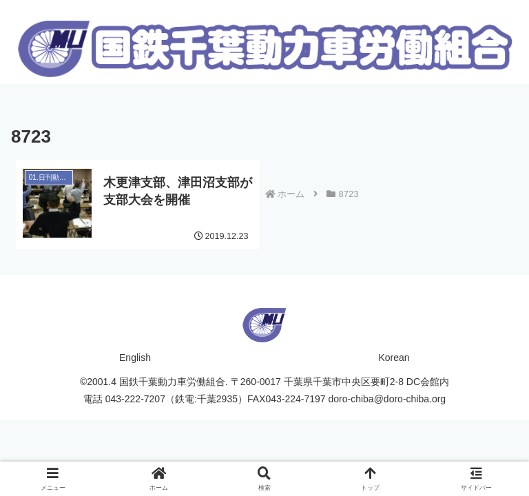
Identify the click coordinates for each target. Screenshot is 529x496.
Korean (393, 357)
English (135, 357)
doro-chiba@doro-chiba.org (387, 398)
